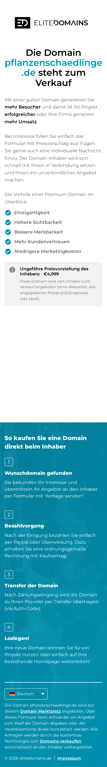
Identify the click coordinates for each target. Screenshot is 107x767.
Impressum (69, 758)
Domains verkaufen (60, 741)
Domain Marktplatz (40, 711)
